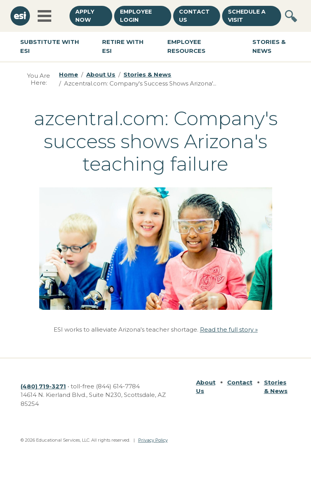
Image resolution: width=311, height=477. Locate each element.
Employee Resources (186, 46)
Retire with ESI (123, 46)
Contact (239, 382)
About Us (100, 74)
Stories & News (269, 46)
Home (68, 74)
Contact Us (194, 15)
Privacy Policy (153, 440)
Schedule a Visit (247, 15)
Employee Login (136, 15)
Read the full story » (229, 329)
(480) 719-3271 (43, 386)
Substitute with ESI (49, 46)
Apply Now (84, 15)
